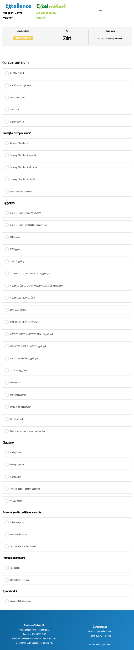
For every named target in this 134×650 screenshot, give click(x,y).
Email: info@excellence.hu (99, 631)
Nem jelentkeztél (23, 38)
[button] (100, 12)
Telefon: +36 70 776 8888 (99, 635)
